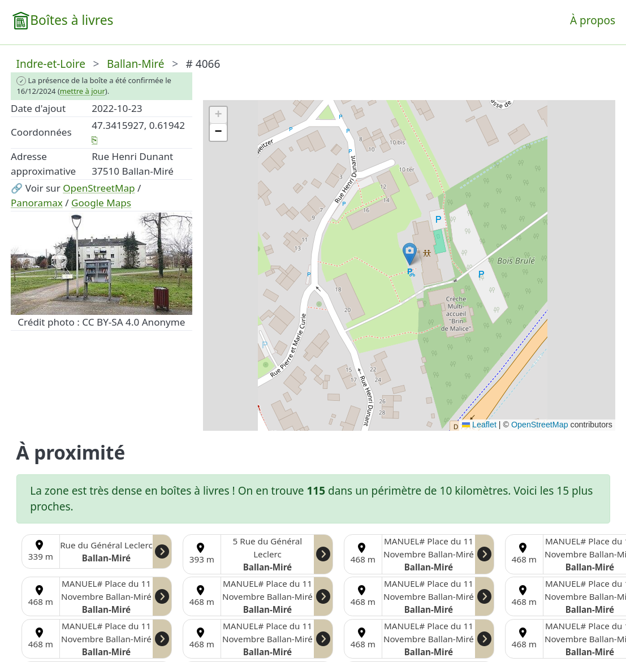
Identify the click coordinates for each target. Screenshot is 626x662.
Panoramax (37, 202)
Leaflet (479, 424)
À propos (592, 20)
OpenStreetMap (99, 187)
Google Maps (101, 202)
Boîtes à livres (71, 20)
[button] (410, 254)
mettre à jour (82, 91)
